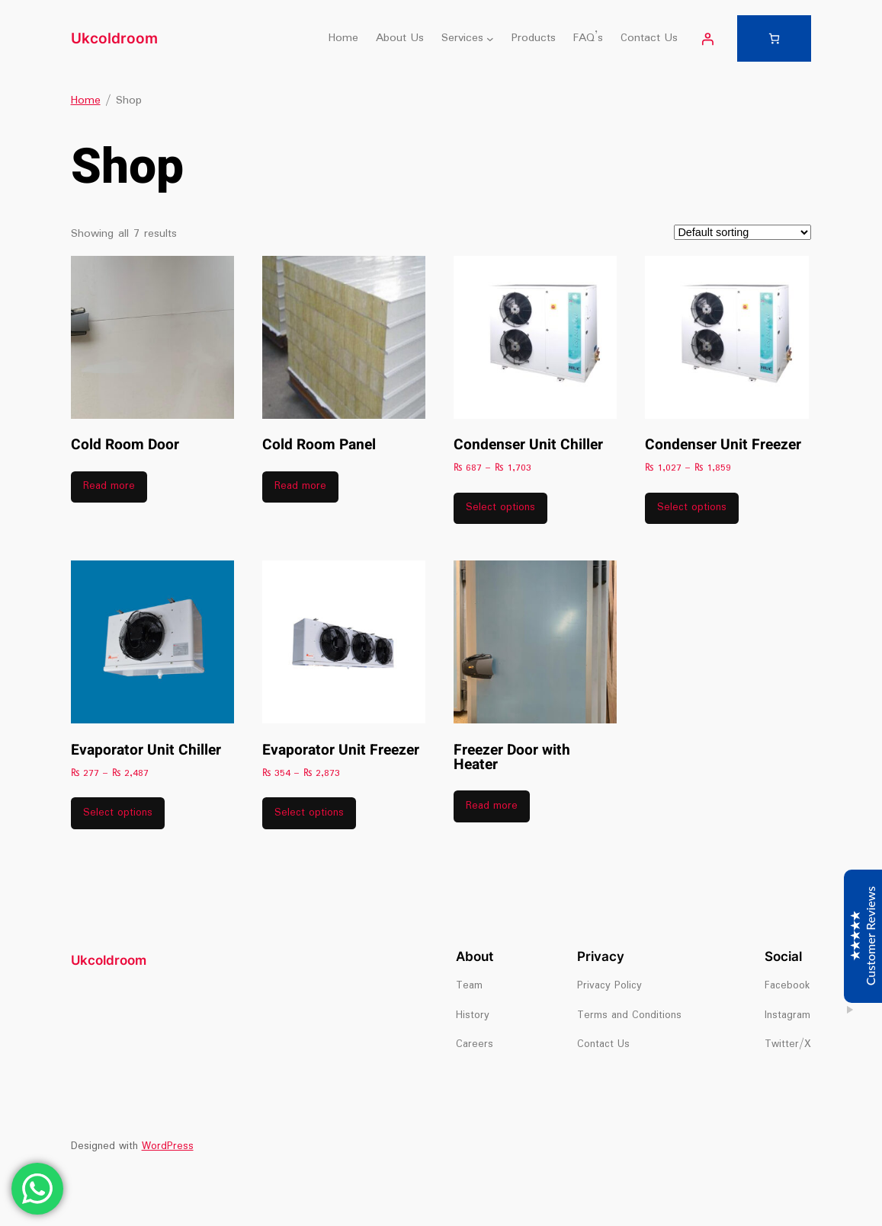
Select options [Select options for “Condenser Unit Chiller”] (500, 508)
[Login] (707, 39)
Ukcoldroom (114, 38)
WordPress (168, 1146)
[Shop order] (742, 232)
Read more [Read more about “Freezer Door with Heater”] (492, 806)
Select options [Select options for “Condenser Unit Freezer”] (691, 508)
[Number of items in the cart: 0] (774, 38)
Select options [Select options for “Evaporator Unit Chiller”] (117, 813)
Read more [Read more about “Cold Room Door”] (109, 486)
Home (86, 100)
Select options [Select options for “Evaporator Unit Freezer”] (309, 813)
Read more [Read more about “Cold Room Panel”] (300, 486)
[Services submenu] (490, 39)
